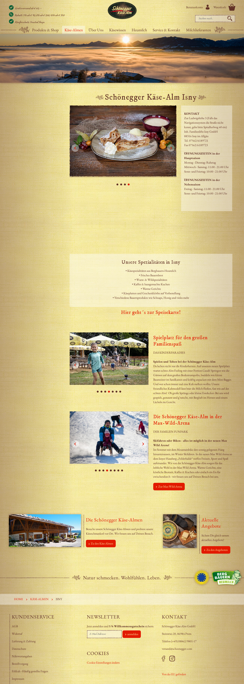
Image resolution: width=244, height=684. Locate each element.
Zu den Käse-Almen (102, 543)
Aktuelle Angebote (211, 523)
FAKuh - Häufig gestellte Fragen (30, 671)
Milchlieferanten (198, 29)
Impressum (18, 679)
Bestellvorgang (20, 664)
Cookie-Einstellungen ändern (103, 663)
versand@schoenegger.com (177, 649)
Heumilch (139, 29)
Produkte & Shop (45, 29)
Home (18, 599)
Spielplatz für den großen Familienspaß (180, 341)
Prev (75, 148)
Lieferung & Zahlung (24, 641)
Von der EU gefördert (174, 674)
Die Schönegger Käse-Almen (114, 520)
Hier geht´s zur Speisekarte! (151, 312)
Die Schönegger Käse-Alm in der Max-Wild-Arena (187, 420)
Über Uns (96, 29)
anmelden (132, 634)
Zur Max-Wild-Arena (170, 486)
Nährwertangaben (22, 656)
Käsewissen (117, 29)
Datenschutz (19, 649)
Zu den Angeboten (217, 550)
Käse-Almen (74, 29)
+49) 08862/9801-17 (184, 641)
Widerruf (17, 634)
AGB (15, 626)
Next (171, 148)
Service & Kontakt (166, 29)
